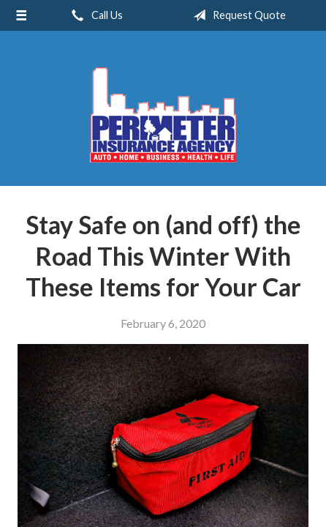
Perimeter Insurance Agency (163, 114)
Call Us (94, 15)
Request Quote (236, 15)
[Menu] (21, 15)
